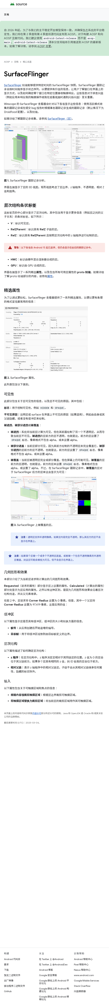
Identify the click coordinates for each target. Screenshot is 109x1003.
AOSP (7, 61)
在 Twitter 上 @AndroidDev (53, 964)
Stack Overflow (82, 985)
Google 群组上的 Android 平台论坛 (54, 982)
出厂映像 (8, 980)
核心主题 (27, 61)
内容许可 (36, 713)
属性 (50, 276)
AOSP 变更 (44, 46)
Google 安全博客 (48, 975)
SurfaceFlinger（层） (60, 118)
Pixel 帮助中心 (81, 964)
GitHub (8, 991)
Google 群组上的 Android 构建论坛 (54, 990)
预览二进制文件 (12, 975)
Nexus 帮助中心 (82, 969)
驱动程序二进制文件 (14, 985)
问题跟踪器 (80, 991)
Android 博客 (46, 969)
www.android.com (84, 975)
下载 (6, 969)
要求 (6, 964)
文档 (6, 14)
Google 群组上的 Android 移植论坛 (54, 998)
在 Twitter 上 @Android (51, 959)
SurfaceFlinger (12, 85)
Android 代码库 (12, 959)
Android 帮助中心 (83, 959)
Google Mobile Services (86, 980)
